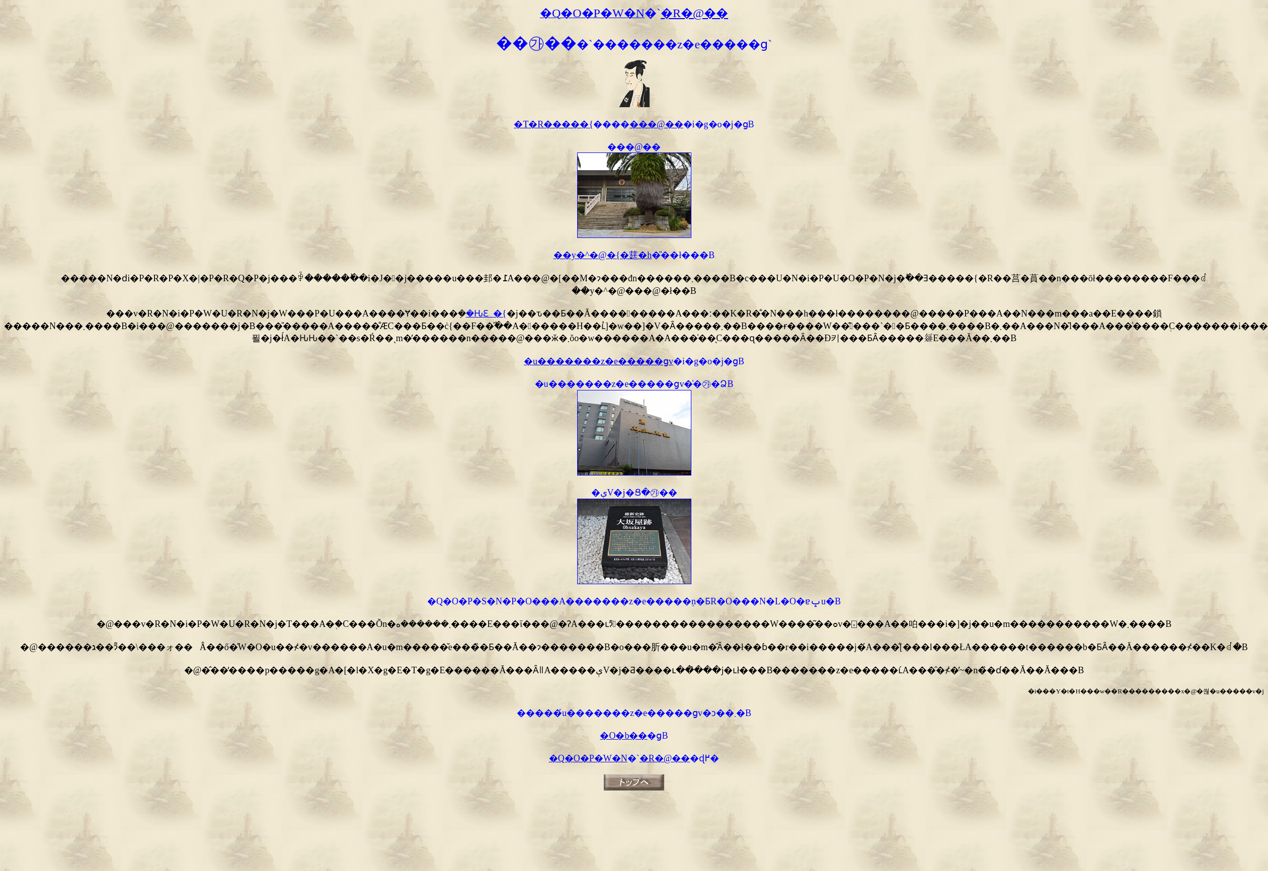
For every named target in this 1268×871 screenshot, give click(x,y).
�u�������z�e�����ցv (598, 361)
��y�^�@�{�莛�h (602, 255)
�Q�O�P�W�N (588, 758)
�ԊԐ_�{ (486, 313)
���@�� (656, 124)
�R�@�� (665, 758)
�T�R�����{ (553, 124)
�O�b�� (623, 736)
